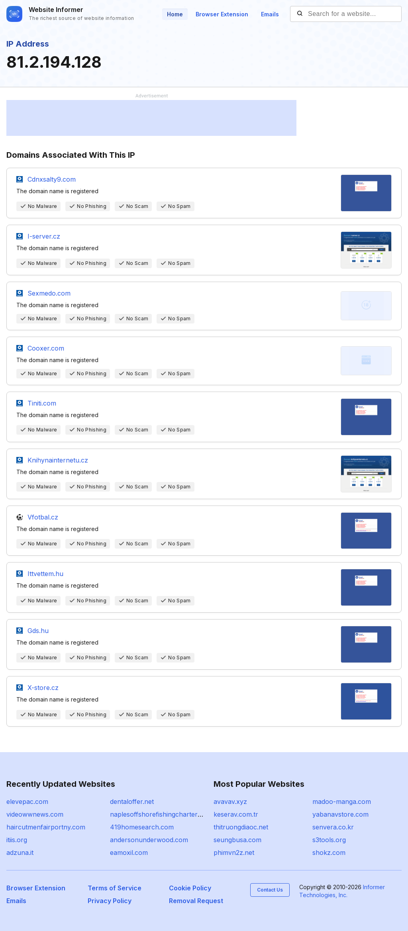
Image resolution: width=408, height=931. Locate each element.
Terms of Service (114, 888)
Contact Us (270, 890)
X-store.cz (43, 688)
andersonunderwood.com (149, 840)
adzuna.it (19, 853)
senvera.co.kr (333, 827)
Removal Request (196, 901)
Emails (270, 14)
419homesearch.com (142, 827)
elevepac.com (27, 802)
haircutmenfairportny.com (45, 827)
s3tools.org (329, 840)
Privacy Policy (109, 901)
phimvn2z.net (234, 853)
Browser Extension (222, 14)
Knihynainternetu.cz (57, 460)
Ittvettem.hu (45, 574)
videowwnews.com (34, 814)
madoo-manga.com (341, 802)
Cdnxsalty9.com (51, 179)
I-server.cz (43, 236)
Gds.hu (38, 631)
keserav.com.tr (236, 814)
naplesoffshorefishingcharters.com (163, 814)
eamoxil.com (129, 853)
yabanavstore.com (340, 814)
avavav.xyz (230, 802)
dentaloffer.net (132, 802)
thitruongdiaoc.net (241, 827)
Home (175, 14)
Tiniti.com (41, 403)
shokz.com (328, 853)
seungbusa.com (237, 840)
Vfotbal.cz (42, 517)
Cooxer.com (45, 348)
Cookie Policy (190, 888)
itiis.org (16, 840)
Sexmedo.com (49, 293)
